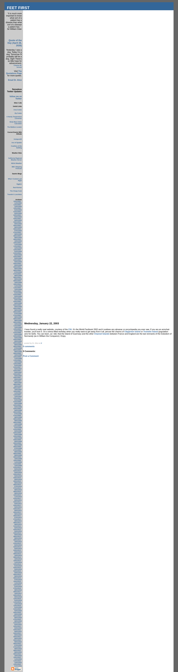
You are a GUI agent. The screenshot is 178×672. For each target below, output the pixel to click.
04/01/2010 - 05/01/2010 (17, 478)
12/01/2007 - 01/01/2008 (17, 399)
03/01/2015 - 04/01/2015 (17, 572)
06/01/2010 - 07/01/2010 (17, 485)
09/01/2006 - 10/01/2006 (17, 354)
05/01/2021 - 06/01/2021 (17, 637)
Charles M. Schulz (18, 66)
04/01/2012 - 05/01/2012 (17, 534)
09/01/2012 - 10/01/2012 (17, 541)
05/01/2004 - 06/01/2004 (17, 268)
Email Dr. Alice (15, 80)
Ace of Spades (16, 143)
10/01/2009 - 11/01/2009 (17, 461)
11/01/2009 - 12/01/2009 (17, 465)
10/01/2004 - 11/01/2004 (17, 285)
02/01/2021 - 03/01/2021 (17, 627)
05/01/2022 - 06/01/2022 (17, 641)
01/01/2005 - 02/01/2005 (17, 295)
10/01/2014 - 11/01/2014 (17, 561)
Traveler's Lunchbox (14, 194)
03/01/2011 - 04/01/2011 (17, 506)
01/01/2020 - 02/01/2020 (17, 610)
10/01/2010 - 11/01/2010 (17, 496)
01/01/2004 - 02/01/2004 (17, 254)
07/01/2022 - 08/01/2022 (17, 648)
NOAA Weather (16, 163)
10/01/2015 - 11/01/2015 (17, 582)
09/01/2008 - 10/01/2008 (17, 423)
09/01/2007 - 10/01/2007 (17, 389)
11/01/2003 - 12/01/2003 (17, 247)
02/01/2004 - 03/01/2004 (17, 257)
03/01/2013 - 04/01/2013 (17, 551)
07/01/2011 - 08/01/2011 (17, 520)
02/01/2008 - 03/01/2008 (17, 406)
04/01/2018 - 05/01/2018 (17, 596)
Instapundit (18, 139)
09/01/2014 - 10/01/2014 (17, 558)
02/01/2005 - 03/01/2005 (17, 299)
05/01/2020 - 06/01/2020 (17, 617)
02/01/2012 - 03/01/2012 (17, 530)
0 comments (28, 346)
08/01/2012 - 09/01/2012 (17, 537)
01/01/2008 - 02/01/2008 (17, 402)
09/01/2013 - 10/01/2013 (17, 554)
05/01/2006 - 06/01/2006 (17, 344)
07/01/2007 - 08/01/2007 (17, 382)
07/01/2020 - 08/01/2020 (17, 620)
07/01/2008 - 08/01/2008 (17, 416)
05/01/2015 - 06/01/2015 (17, 575)
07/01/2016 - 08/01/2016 (17, 589)
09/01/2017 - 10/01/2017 (17, 592)
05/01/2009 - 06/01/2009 (17, 444)
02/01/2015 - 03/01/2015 (17, 568)
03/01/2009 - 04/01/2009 (17, 437)
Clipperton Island (132, 332)
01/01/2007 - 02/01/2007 (17, 368)
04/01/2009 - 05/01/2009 (17, 440)
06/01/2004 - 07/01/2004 (17, 271)
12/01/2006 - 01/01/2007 (17, 364)
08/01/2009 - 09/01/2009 (17, 454)
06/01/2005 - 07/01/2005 (17, 313)
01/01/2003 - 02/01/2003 (17, 212)
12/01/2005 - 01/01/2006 (17, 330)
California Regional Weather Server (15, 159)
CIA (70, 329)
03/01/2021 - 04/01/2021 (17, 630)
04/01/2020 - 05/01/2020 (17, 613)
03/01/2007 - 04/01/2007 (17, 375)
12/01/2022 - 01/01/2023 (17, 665)
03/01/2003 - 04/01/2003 (17, 219)
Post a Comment (31, 356)
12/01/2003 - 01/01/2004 (17, 250)
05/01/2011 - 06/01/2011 (17, 513)
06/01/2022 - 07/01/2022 (17, 644)
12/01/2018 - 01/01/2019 (17, 599)
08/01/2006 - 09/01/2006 (17, 351)
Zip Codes (18, 113)
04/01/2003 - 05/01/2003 (17, 223)
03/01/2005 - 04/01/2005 (17, 302)
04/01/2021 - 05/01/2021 (17, 634)
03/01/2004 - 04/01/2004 (17, 261)
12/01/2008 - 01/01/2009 (17, 427)
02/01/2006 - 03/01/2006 (17, 337)
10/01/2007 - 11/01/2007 (17, 392)
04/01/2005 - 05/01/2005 (17, 306)
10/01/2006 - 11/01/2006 (17, 357)
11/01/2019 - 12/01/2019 (17, 603)
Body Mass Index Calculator (16, 123)
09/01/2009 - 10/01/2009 (17, 458)
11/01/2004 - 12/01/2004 (17, 288)
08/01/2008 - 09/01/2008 (17, 420)
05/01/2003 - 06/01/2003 (17, 226)
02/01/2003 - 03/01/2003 (17, 216)
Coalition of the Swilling (16, 147)
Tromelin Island (150, 332)
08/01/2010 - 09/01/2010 (17, 492)
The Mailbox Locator (14, 127)
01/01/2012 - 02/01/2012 (17, 527)
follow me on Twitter (16, 97)
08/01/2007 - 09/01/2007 (17, 385)
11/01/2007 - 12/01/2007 (17, 395)
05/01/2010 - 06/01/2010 (17, 482)
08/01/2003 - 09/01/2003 (17, 237)
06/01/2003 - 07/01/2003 (17, 230)
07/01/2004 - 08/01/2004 (17, 275)
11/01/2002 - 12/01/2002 (17, 205)
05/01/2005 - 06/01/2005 (17, 309)
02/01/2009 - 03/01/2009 (17, 433)
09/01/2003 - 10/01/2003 (17, 240)
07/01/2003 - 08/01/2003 (17, 233)
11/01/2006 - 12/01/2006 (17, 361)
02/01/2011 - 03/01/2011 (17, 503)
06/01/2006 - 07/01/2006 (17, 347)
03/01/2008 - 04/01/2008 (17, 409)
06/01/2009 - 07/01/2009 (17, 447)
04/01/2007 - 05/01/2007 (17, 378)
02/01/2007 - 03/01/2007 (17, 371)
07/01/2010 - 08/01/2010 (17, 489)
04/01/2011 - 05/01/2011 (17, 509)
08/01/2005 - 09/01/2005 (17, 319)
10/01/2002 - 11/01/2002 (17, 202)
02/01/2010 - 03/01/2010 (17, 471)
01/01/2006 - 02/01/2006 (17, 333)
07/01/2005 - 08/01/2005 (17, 316)
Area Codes (17, 110)
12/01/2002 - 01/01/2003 (17, 209)
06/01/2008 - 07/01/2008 (17, 413)
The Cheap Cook (16, 191)
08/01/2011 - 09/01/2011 (17, 523)
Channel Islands (102, 334)
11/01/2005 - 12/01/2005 (17, 326)
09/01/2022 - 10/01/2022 (17, 655)
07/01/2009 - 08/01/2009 (17, 451)
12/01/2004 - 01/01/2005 (17, 292)
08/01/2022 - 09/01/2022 (17, 651)
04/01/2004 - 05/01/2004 (17, 264)
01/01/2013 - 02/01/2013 (17, 544)
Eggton (19, 184)
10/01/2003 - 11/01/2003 (17, 243)
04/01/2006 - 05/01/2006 (17, 340)
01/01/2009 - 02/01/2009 (17, 430)
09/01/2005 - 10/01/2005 (17, 323)
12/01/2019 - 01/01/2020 (17, 606)
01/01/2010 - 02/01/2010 (17, 468)
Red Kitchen (17, 187)
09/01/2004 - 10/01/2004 (17, 281)
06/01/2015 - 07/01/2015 (17, 579)
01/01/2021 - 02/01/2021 (17, 623)
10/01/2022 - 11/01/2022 (17, 658)
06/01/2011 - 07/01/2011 (17, 516)
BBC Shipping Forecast (17, 167)
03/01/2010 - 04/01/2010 (17, 475)
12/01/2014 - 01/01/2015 (17, 565)
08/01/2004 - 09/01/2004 (17, 278)
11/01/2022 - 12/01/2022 (17, 661)
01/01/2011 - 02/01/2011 (17, 499)
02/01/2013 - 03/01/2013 (17, 547)
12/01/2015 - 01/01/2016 (17, 585)
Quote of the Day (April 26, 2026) (15, 43)
